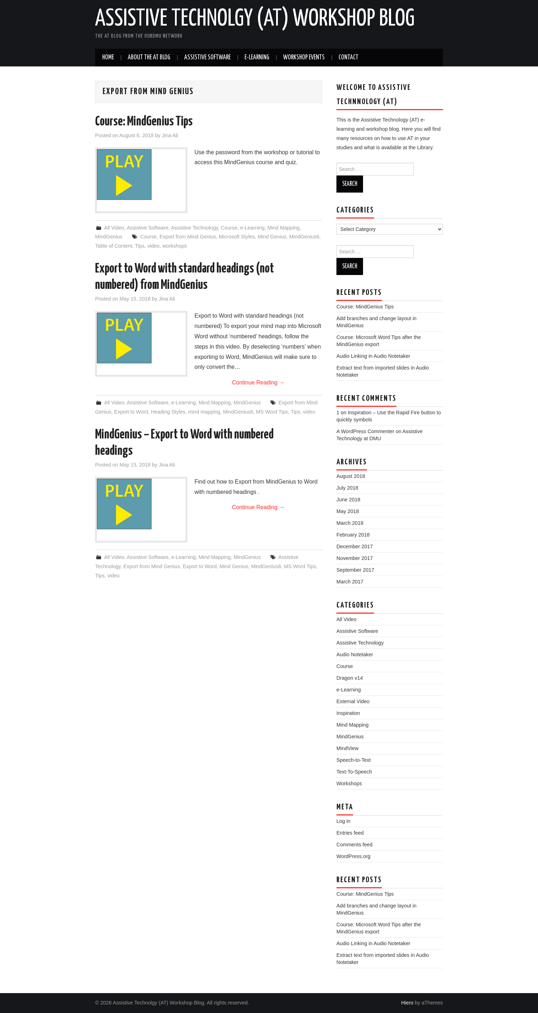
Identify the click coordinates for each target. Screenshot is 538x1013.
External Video (352, 701)
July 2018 (347, 488)
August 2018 (350, 476)
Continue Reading (258, 382)
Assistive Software (207, 57)
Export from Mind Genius (187, 236)
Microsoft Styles (237, 236)
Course (229, 228)
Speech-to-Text (353, 760)
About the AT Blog (149, 57)
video (153, 246)
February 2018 (353, 535)
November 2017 (354, 558)
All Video (114, 228)
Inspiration (348, 713)
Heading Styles (168, 412)
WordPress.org (353, 856)
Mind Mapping (283, 228)
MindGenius (108, 236)
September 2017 (355, 570)
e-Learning (257, 57)
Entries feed (350, 833)
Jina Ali (170, 135)
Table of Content (113, 246)
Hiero (407, 1003)
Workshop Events (304, 57)
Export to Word (131, 412)
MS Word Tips (272, 412)
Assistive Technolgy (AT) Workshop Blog (255, 19)
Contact (348, 57)
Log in (343, 821)
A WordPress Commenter (365, 431)
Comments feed (354, 844)
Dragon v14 (349, 678)
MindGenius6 (304, 236)
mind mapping (204, 412)
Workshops (349, 783)
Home (108, 57)
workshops (175, 246)
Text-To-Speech (354, 772)
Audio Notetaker (354, 654)
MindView (347, 748)
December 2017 (354, 546)
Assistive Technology (194, 228)
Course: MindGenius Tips (144, 121)
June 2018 (348, 499)
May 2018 (347, 511)
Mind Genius (272, 236)
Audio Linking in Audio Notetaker (373, 356)
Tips (140, 246)
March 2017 (349, 581)
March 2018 (349, 523)
